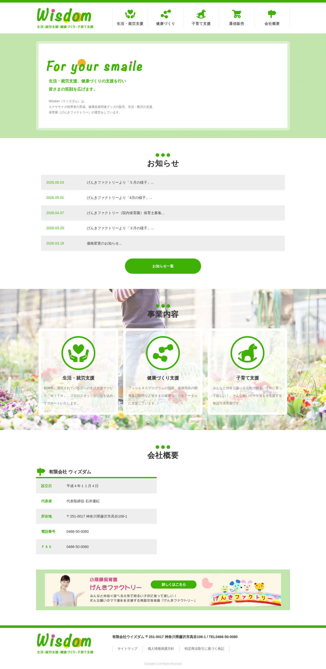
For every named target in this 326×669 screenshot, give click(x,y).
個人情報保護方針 (161, 648)
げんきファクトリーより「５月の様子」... (120, 182)
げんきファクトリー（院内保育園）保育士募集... (126, 213)
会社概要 (272, 24)
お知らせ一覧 (163, 266)
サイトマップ (127, 648)
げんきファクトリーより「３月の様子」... (120, 228)
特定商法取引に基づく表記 (204, 648)
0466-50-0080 (78, 531)
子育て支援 (201, 24)
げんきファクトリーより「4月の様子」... (119, 198)
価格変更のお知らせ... (104, 243)
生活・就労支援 (130, 24)
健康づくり (165, 24)
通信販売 (236, 24)
